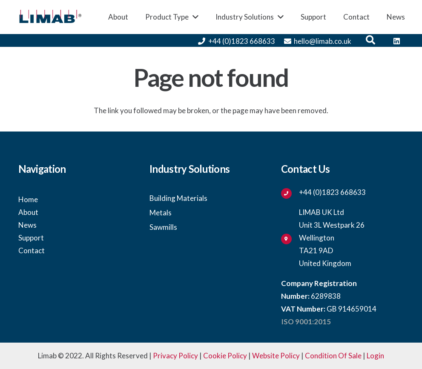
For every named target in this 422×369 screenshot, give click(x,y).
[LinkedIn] (397, 41)
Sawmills (163, 227)
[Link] (50, 17)
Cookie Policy (225, 355)
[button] (370, 40)
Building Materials (178, 198)
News (27, 224)
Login (375, 355)
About (28, 212)
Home (28, 199)
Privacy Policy (175, 355)
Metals (160, 212)
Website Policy (276, 355)
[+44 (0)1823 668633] (290, 192)
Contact (31, 250)
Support (31, 237)
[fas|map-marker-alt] (290, 238)
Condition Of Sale (333, 355)
